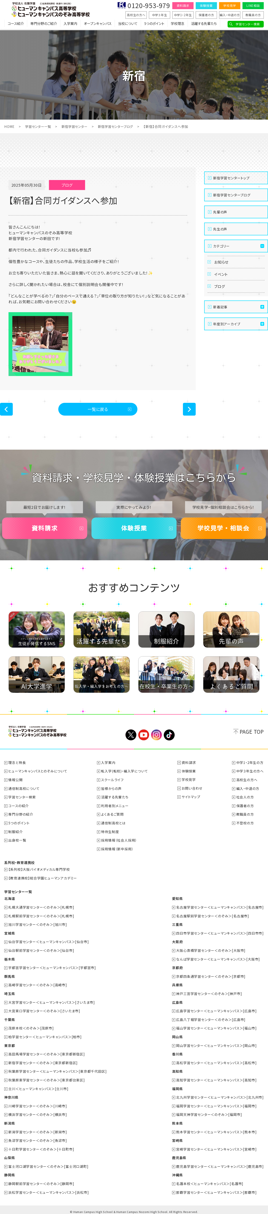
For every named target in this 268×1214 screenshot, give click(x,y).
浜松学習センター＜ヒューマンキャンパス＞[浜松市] (49, 1188)
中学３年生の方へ (250, 773)
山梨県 (9, 1154)
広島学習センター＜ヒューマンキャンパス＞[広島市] (216, 1010)
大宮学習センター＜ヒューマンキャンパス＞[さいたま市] (52, 1001)
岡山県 (177, 1035)
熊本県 (177, 1120)
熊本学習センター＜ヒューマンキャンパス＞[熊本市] (216, 1129)
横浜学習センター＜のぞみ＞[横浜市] (38, 1112)
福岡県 (177, 1086)
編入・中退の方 (230, 15)
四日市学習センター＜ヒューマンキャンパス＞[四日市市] (220, 933)
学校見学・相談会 (223, 530)
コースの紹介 (19, 807)
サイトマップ (191, 799)
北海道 (9, 899)
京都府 (177, 967)
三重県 (177, 925)
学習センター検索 (248, 24)
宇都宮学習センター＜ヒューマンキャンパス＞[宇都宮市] (52, 967)
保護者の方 (206, 15)
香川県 (177, 1052)
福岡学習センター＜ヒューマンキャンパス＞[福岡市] (216, 1103)
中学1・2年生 (183, 15)
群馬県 (9, 976)
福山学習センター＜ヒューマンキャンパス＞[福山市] (216, 1027)
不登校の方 (245, 824)
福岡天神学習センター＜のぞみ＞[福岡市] (209, 1112)
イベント (221, 275)
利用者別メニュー (115, 807)
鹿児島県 (179, 1154)
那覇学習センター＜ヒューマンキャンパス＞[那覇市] (216, 1188)
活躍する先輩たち (204, 24)
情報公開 (16, 782)
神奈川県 (11, 1095)
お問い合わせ (192, 790)
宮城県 (9, 933)
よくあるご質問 (112, 816)
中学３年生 (159, 15)
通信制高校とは (113, 824)
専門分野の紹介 (21, 816)
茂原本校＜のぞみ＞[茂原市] (31, 1027)
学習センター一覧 (39, 126)
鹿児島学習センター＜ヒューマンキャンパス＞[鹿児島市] (220, 1163)
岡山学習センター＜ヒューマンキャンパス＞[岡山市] (216, 1044)
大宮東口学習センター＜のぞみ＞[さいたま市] (44, 1010)
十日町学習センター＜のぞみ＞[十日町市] (41, 1146)
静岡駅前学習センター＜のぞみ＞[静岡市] (41, 1180)
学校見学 (229, 5)
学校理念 (177, 24)
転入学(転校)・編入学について (124, 773)
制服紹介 (16, 833)
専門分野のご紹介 (43, 24)
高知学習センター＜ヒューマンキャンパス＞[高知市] (216, 1078)
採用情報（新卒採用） (117, 850)
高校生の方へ (136, 15)
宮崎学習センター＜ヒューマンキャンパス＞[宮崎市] (216, 1146)
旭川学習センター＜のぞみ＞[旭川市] (38, 925)
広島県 (177, 1001)
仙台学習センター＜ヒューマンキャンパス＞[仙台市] (49, 942)
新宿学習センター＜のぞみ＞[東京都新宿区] (43, 1061)
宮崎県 (177, 1137)
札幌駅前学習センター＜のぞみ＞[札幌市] (41, 916)
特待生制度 (110, 833)
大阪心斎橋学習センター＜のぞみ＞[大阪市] (210, 950)
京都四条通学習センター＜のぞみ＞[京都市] (210, 976)
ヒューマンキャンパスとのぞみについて (38, 773)
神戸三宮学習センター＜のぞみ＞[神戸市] (209, 993)
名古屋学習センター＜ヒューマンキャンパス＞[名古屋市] (220, 908)
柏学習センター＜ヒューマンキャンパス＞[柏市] (45, 1035)
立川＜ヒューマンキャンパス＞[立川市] (38, 1086)
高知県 (177, 1069)
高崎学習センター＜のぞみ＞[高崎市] (38, 984)
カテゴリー (221, 246)
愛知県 (177, 899)
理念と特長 (17, 765)
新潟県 (9, 1120)
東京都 (9, 1044)
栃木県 (9, 959)
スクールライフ (112, 782)
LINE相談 (253, 5)
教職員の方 (253, 15)
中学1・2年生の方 (250, 765)
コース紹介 (16, 24)
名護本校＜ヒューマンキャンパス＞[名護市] (209, 1180)
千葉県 (9, 1018)
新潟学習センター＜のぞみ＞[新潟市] (38, 1129)
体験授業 (206, 5)
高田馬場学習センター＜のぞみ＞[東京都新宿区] (47, 1052)
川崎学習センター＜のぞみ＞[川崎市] (38, 1103)
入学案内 (70, 24)
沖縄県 (177, 1171)
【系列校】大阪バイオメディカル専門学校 (39, 870)
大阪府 (177, 942)
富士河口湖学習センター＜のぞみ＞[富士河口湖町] (48, 1163)
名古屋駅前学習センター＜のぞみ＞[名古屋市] (212, 916)
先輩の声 (220, 211)
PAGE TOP (252, 734)
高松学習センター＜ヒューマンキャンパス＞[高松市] (216, 1061)
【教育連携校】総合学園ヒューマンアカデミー (43, 879)
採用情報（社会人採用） (119, 841)
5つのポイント (154, 24)
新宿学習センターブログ (120, 126)
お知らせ (221, 262)
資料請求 (183, 5)
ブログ (219, 288)
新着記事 (220, 309)
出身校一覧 (17, 841)
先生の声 (220, 229)
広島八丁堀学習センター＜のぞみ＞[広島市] (210, 1018)
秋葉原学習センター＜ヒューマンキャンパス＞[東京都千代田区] (58, 1069)
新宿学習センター (77, 126)
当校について (128, 24)
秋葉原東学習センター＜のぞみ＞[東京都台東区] (47, 1078)
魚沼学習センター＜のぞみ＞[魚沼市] (38, 1137)
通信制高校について (24, 790)
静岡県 (9, 1171)
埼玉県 (9, 993)
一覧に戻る (98, 409)
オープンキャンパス (97, 24)
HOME (9, 126)
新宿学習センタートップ (231, 177)
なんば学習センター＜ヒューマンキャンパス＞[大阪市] (218, 959)
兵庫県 (177, 984)
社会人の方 (245, 799)
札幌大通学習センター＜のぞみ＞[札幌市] (41, 908)
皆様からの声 (111, 790)
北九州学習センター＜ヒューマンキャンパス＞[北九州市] (220, 1095)
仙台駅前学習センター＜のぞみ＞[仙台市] (41, 950)
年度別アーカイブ (226, 326)
